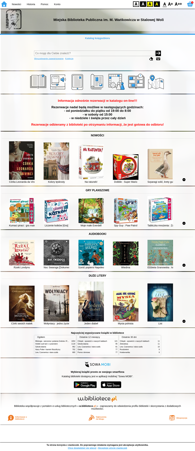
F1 (170, 3)
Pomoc (44, 4)
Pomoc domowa (84, 352)
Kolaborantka (125, 352)
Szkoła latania (40, 347)
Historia (31, 4)
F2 (178, 3)
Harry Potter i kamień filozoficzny (47, 349)
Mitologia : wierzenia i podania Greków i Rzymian (54, 341)
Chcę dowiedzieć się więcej (82, 448)
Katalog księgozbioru (97, 38)
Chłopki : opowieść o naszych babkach (92, 341)
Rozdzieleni (124, 349)
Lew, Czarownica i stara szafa (46, 352)
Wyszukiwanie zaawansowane (49, 58)
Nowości (16, 4)
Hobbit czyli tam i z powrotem (46, 344)
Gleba (80, 349)
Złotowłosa (124, 344)
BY (157, 3)
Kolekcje (69, 58)
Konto (57, 4)
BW (143, 3)
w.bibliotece (87, 406)
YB (150, 3)
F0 (164, 3)
